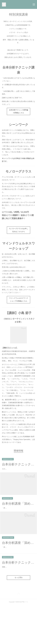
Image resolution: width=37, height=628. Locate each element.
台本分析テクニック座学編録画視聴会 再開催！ (18, 580)
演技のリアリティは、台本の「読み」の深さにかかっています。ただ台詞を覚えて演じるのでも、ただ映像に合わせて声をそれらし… (18, 587)
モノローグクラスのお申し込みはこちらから (18, 230)
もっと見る (18, 600)
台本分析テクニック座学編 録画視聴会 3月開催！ (18, 464)
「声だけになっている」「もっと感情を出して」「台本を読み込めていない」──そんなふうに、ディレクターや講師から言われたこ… (18, 516)
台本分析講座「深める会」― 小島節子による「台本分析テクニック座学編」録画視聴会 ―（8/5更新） (18, 554)
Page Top (18, 617)
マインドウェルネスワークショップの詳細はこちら (18, 299)
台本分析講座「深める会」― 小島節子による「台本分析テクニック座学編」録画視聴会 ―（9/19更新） (18, 509)
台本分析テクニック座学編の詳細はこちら (18, 111)
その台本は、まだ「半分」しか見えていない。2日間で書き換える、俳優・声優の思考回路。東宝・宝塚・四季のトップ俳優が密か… (18, 472)
